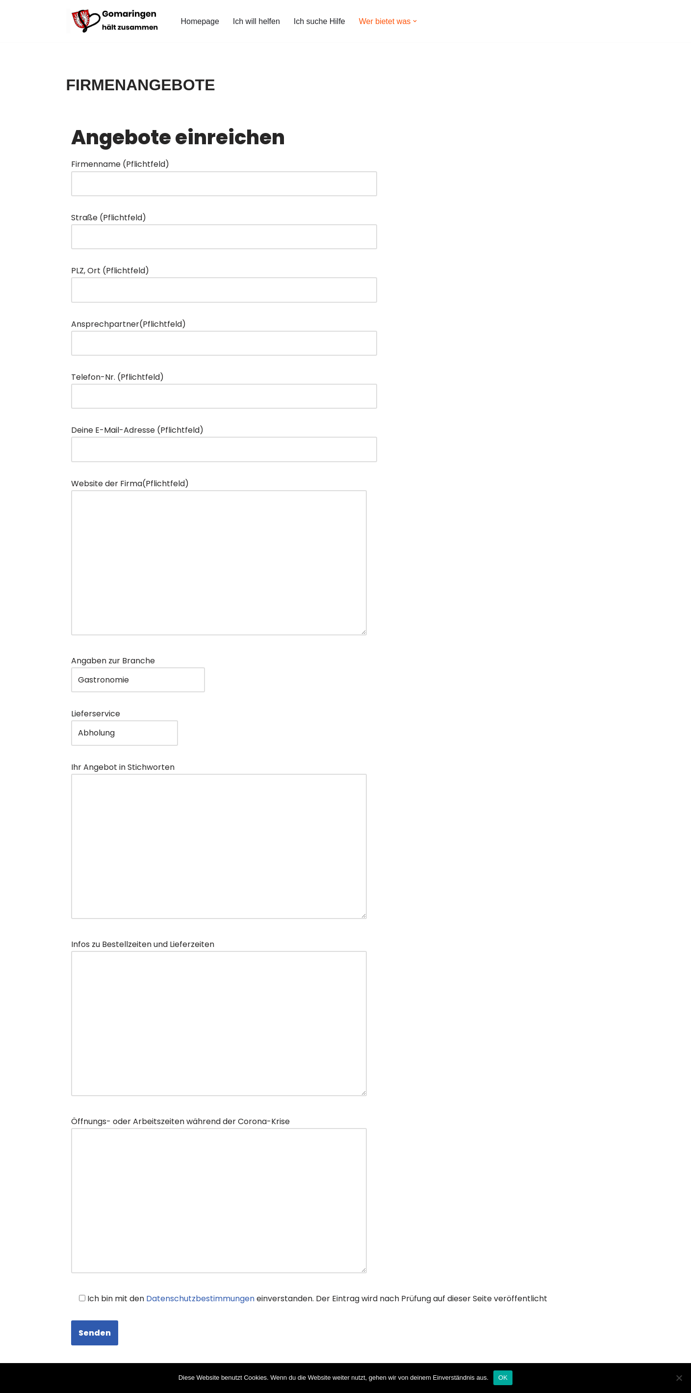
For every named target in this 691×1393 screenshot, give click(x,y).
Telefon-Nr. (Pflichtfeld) (224, 386)
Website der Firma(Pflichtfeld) (219, 558)
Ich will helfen (256, 21)
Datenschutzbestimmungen (200, 1298)
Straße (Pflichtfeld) (224, 227)
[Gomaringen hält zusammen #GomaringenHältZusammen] (115, 21)
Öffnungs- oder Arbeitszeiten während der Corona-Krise (219, 1196)
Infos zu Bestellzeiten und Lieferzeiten (219, 1019)
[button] (415, 21)
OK (503, 1377)
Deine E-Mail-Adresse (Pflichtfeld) (224, 439)
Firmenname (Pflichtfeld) (224, 173)
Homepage (200, 21)
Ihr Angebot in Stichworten (219, 842)
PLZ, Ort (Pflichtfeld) (224, 280)
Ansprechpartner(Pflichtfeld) (224, 333)
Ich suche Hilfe (319, 21)
